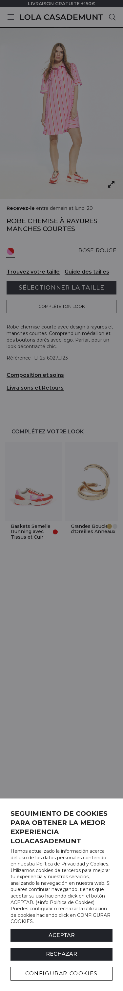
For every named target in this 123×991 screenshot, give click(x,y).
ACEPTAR (62, 935)
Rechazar (61, 954)
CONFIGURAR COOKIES (61, 973)
